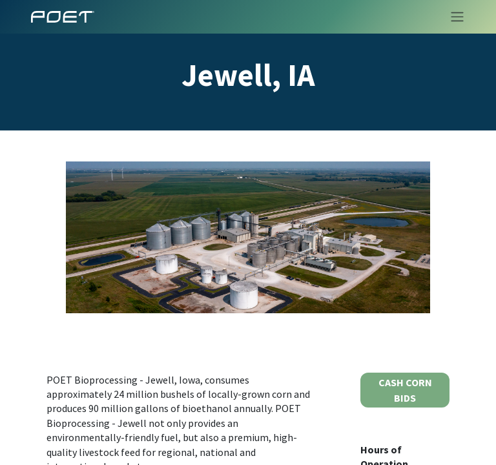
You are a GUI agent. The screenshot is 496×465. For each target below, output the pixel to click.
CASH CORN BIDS (405, 390)
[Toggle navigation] (453, 16)
